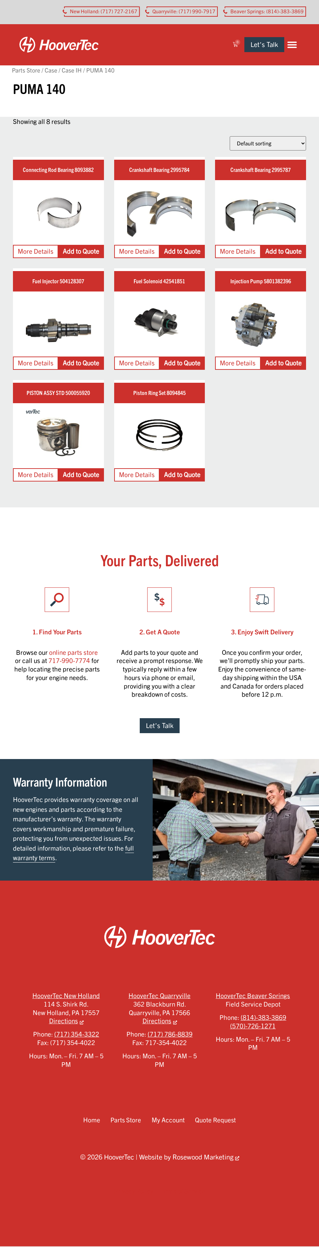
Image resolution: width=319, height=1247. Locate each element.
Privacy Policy (133, 1191)
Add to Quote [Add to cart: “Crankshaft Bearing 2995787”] (283, 252)
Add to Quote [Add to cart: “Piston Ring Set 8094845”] (182, 475)
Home (91, 1120)
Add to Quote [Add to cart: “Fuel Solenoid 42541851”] (182, 363)
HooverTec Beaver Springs (253, 996)
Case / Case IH (63, 71)
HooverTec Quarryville (159, 996)
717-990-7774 (69, 661)
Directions (63, 1021)
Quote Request (215, 1120)
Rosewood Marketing (202, 1157)
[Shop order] (268, 144)
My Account (168, 1120)
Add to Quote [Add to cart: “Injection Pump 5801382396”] (283, 363)
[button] (298, 45)
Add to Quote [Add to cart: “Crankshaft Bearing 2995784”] (182, 252)
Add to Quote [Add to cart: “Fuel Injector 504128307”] (81, 363)
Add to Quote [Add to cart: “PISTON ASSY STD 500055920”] (81, 475)
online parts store (73, 652)
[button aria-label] (102, 11)
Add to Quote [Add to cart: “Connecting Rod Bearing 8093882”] (81, 252)
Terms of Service (182, 1191)
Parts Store (26, 71)
